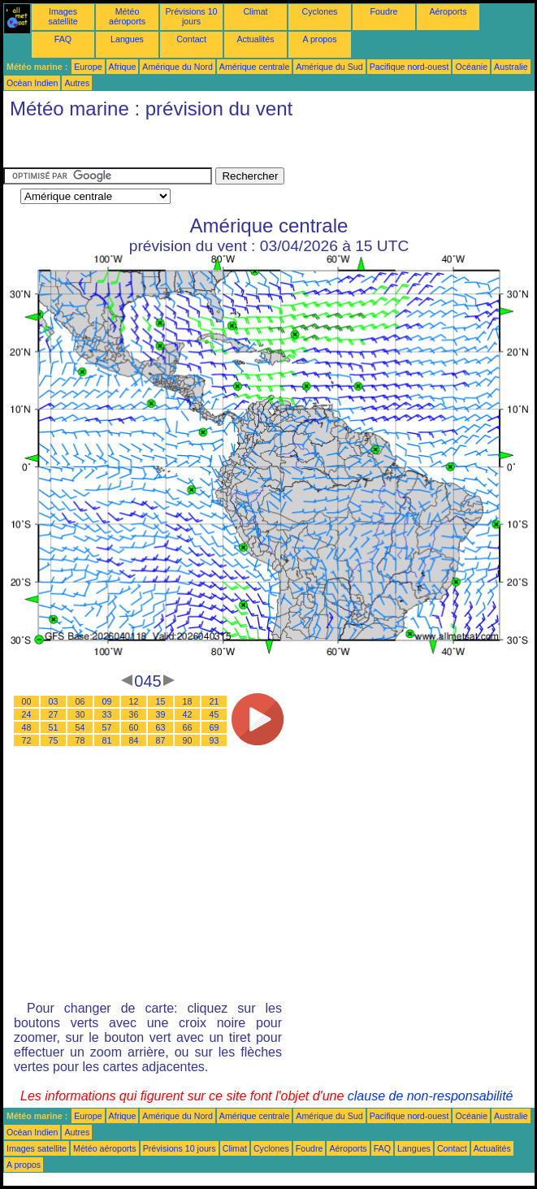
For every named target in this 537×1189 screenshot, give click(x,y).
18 (188, 701)
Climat (255, 11)
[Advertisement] (133, 147)
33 (107, 714)
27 (53, 714)
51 (53, 727)
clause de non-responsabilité (430, 1096)
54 (80, 727)
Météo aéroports (127, 16)
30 (80, 714)
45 (214, 714)
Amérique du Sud (329, 67)
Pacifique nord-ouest (409, 67)
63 (161, 727)
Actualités (255, 39)
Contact (191, 39)
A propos (319, 39)
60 (134, 727)
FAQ (62, 39)
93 (214, 740)
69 (214, 727)
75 (53, 740)
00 (27, 701)
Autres (76, 83)
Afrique (122, 67)
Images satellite (62, 16)
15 (161, 701)
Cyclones (320, 11)
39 (161, 714)
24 (27, 714)
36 (134, 714)
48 (27, 727)
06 (80, 701)
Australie (510, 67)
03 (53, 701)
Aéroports (447, 11)
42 (188, 714)
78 (80, 740)
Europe (88, 67)
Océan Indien (32, 83)
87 (161, 740)
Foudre (384, 11)
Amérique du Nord (177, 67)
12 (134, 701)
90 (188, 740)
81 (107, 740)
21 (214, 701)
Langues (127, 39)
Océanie (471, 67)
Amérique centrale (254, 67)
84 (134, 740)
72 (27, 740)
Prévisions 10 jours (192, 16)
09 (107, 701)
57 (107, 727)
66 (188, 727)
